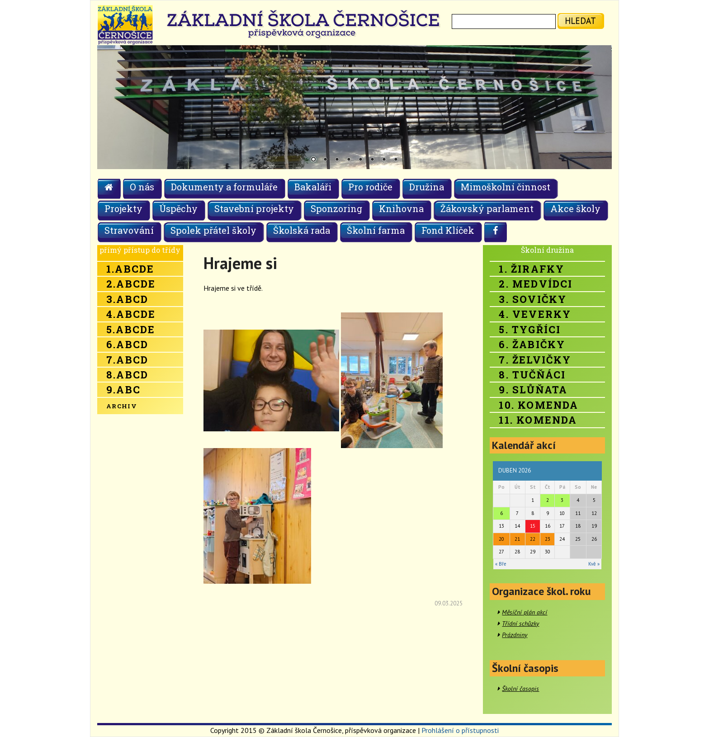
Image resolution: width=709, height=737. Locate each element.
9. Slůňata (533, 389)
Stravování (129, 230)
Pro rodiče (370, 187)
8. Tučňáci (532, 374)
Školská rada (301, 230)
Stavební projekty (254, 208)
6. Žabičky (532, 344)
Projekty (123, 208)
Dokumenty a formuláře (224, 187)
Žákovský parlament (487, 208)
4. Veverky (535, 314)
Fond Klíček (447, 230)
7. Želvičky (535, 359)
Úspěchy (178, 208)
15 (532, 526)
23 (547, 539)
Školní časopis (520, 689)
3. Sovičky (533, 299)
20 (501, 539)
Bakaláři (312, 187)
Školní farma (376, 230)
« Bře (500, 564)
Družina (426, 187)
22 (532, 539)
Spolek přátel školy (213, 230)
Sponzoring (336, 208)
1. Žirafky (531, 268)
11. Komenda (538, 419)
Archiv (121, 406)
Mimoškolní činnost (505, 187)
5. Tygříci (530, 329)
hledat (580, 20)
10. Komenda (538, 404)
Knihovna (401, 208)
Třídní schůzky (520, 623)
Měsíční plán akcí (524, 612)
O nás (142, 187)
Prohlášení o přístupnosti (460, 730)
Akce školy (575, 208)
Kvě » (594, 564)
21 (517, 539)
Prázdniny (514, 635)
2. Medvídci (535, 283)
